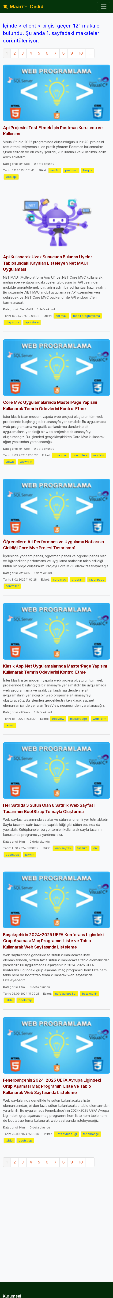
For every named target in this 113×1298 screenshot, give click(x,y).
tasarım (82, 848)
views (10, 462)
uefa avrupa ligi (65, 993)
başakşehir (89, 993)
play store (12, 322)
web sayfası (63, 848)
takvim (29, 854)
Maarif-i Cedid (23, 6)
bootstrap (12, 854)
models (98, 455)
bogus (87, 170)
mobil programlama (86, 316)
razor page (96, 579)
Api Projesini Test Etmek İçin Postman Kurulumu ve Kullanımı (53, 130)
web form (99, 718)
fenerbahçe (91, 1134)
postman (71, 170)
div (95, 848)
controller (12, 586)
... (90, 53)
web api (11, 177)
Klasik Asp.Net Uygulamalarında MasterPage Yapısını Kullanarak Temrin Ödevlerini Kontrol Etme (55, 669)
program (77, 579)
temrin (10, 725)
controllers (80, 455)
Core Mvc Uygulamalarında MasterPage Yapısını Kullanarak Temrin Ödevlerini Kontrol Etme (50, 405)
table (9, 1000)
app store (32, 322)
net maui (61, 316)
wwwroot (26, 462)
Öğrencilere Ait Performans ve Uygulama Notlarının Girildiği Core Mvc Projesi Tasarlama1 (53, 544)
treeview (58, 718)
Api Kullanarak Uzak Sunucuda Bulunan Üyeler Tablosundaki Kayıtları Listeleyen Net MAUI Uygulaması (47, 263)
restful (54, 170)
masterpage (78, 718)
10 (81, 53)
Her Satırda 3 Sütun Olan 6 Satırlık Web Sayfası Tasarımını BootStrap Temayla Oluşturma (48, 808)
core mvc (60, 455)
